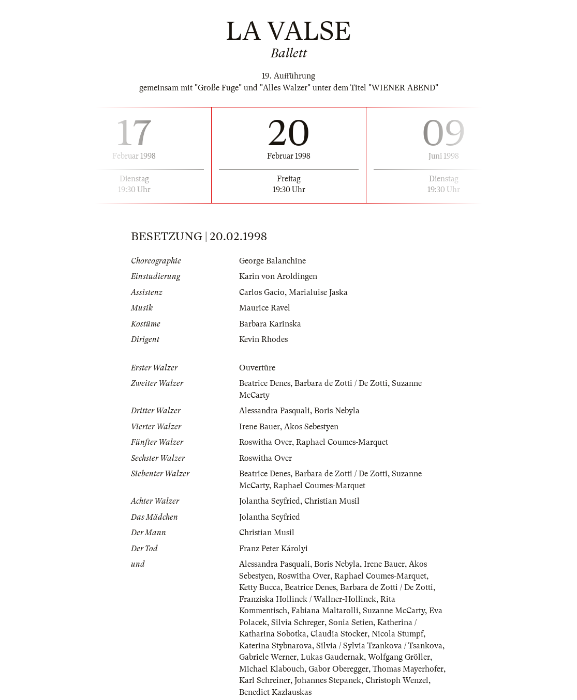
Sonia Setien (351, 622)
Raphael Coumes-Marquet (342, 442)
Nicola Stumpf (397, 634)
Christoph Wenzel (396, 680)
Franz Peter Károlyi (273, 548)
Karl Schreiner (264, 680)
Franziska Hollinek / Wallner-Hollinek (307, 599)
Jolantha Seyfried (269, 501)
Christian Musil (332, 501)
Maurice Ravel (264, 308)
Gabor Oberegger (338, 669)
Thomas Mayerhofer (408, 669)
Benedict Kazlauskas (275, 692)
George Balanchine (272, 261)
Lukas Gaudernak (332, 657)
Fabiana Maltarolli (325, 610)
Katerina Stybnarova (275, 645)
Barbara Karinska (270, 324)
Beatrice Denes (264, 383)
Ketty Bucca (259, 587)
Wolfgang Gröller (399, 657)
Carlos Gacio (262, 292)
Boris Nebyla (337, 410)
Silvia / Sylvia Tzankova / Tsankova (379, 645)
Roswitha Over (265, 442)
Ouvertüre (257, 367)
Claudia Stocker (338, 634)
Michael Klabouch (271, 669)
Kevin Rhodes (263, 339)
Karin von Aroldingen (278, 276)
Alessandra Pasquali (274, 410)
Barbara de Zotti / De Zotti (341, 383)
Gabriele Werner (268, 657)
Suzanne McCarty (394, 610)
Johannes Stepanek (327, 680)
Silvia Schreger (297, 622)
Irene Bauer (259, 426)
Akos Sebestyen (311, 426)
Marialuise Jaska (318, 292)
